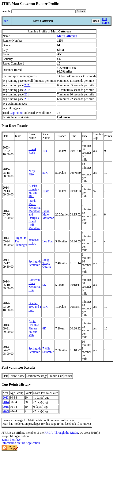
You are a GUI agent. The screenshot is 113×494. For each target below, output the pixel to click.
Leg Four (48, 241)
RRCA (48, 432)
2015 (27, 89)
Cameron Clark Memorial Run (34, 285)
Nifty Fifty (31, 172)
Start (5, 21)
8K (44, 328)
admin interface (11, 439)
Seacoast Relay (33, 241)
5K (44, 285)
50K (45, 172)
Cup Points (16, 112)
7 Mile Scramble (48, 350)
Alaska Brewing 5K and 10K (33, 191)
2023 (27, 85)
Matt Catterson (67, 36)
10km (45, 191)
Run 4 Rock (32, 151)
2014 (27, 94)
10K (45, 306)
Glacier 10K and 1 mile (34, 307)
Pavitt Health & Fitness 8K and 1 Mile (34, 328)
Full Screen (106, 21)
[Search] (43, 11)
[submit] (80, 11)
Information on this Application (21, 443)
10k (44, 151)
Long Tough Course (46, 263)
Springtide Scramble (34, 263)
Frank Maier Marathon (48, 214)
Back (96, 20)
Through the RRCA (66, 432)
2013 (27, 99)
